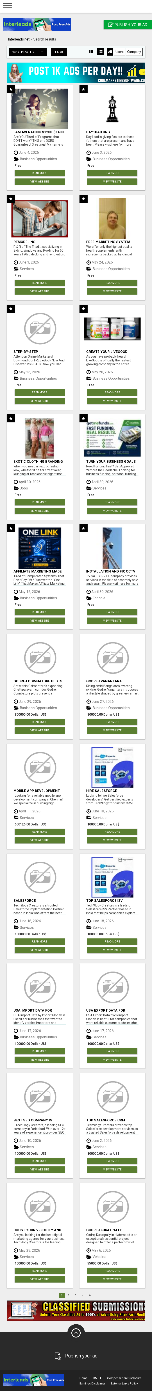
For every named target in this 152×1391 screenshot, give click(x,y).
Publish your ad (127, 24)
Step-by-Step (26, 351)
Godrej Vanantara (104, 681)
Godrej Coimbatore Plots (38, 681)
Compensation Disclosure (124, 1378)
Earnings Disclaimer (92, 1383)
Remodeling (24, 241)
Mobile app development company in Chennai (37, 790)
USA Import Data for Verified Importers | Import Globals (39, 1010)
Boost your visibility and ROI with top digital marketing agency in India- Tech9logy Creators (39, 1230)
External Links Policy (124, 1383)
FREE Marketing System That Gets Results (108, 241)
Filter (59, 51)
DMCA (97, 1378)
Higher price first (28, 52)
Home (83, 1378)
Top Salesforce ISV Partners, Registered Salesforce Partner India (110, 900)
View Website (39, 181)
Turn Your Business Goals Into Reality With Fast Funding (111, 461)
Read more (39, 173)
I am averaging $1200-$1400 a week (39, 132)
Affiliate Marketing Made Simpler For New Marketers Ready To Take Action (40, 571)
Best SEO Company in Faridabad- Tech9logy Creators (34, 1120)
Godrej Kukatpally (104, 1230)
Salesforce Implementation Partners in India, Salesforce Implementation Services (38, 900)
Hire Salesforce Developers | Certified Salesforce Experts (107, 790)
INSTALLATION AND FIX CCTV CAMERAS (110, 571)
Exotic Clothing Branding (38, 461)
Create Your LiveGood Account (106, 351)
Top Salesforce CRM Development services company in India (107, 1120)
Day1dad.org (98, 132)
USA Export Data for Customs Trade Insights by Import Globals (112, 1010)
